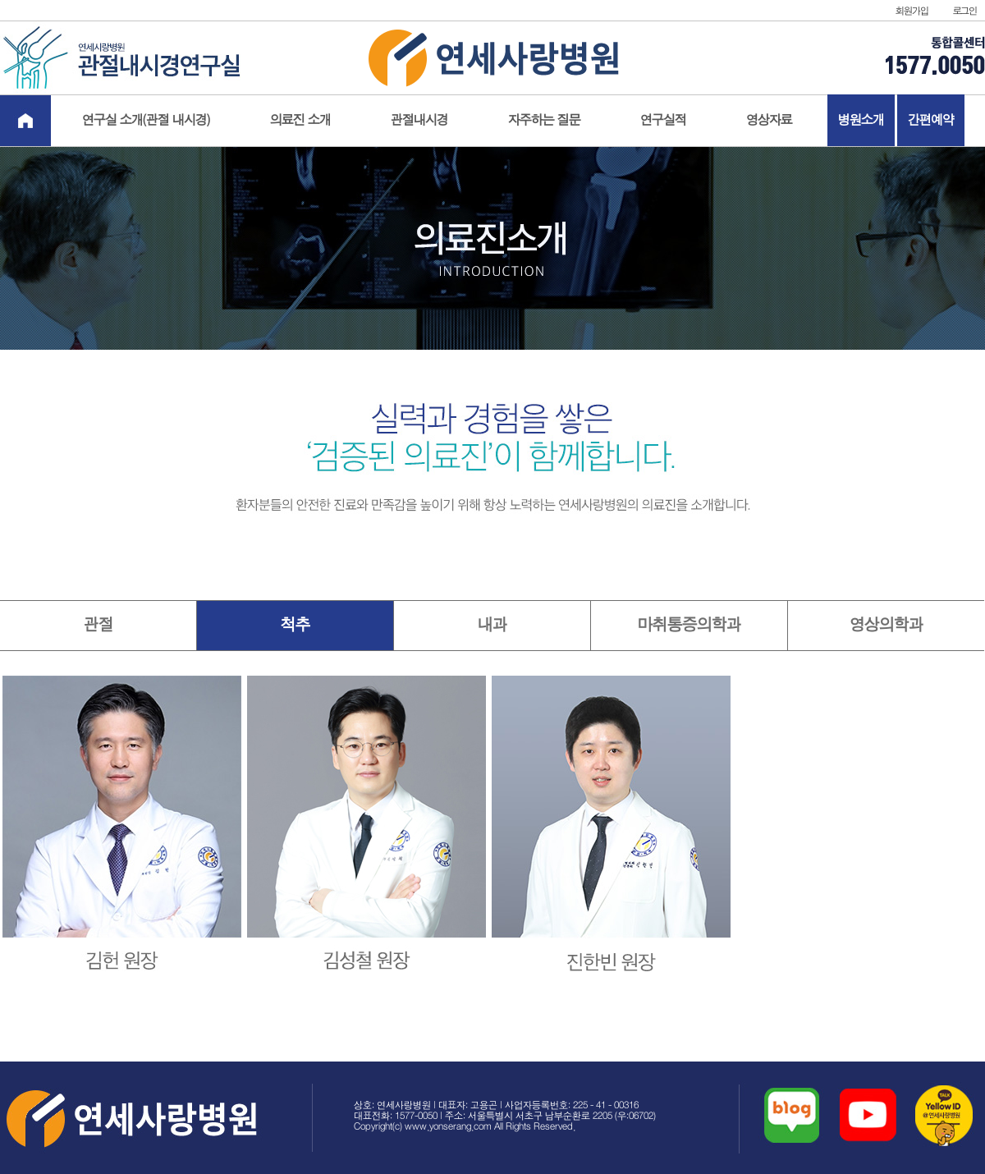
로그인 (965, 11)
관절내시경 (419, 120)
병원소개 (861, 120)
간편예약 (931, 120)
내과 (492, 625)
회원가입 (912, 11)
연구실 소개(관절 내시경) (146, 120)
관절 (98, 625)
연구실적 (663, 120)
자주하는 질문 (544, 120)
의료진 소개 (300, 120)
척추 (295, 625)
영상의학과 (886, 625)
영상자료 (769, 120)
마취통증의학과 (689, 625)
